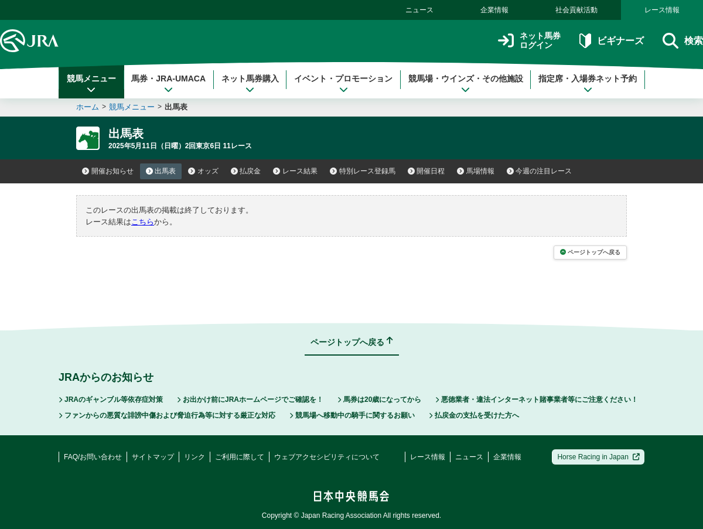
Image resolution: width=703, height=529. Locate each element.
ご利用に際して (239, 457)
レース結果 (295, 171)
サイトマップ (153, 457)
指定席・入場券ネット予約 (587, 84)
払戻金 (246, 171)
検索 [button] (683, 41)
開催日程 (426, 171)
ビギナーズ (611, 40)
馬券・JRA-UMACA (168, 84)
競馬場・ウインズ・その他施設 (465, 84)
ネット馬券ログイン (529, 40)
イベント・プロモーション (343, 84)
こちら (142, 221)
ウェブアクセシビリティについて (327, 457)
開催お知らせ (108, 171)
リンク (194, 457)
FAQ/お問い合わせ (93, 457)
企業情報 (494, 10)
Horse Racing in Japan (598, 457)
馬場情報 (475, 171)
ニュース (419, 10)
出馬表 (161, 171)
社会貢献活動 (576, 10)
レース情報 (662, 10)
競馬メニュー (91, 84)
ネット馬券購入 (250, 84)
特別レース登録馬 (362, 171)
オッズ (203, 171)
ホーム (87, 107)
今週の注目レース (539, 171)
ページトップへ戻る (590, 252)
